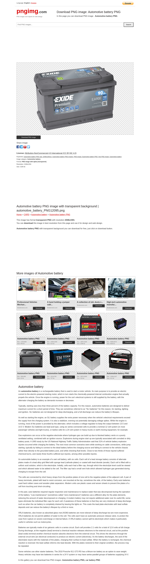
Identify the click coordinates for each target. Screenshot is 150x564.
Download (39, 308)
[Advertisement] (75, 45)
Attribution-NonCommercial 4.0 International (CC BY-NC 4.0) (50, 153)
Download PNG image (28, 137)
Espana (33, 3)
